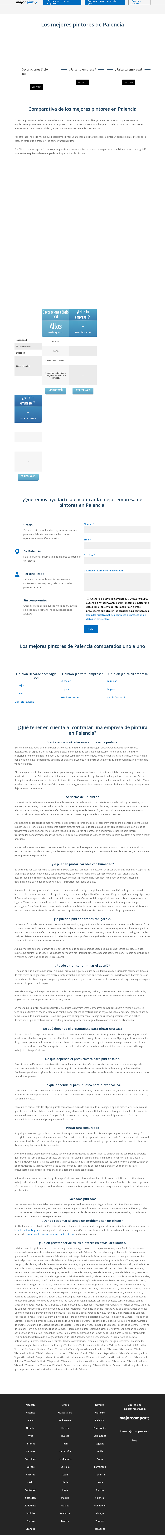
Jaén (65, 1424)
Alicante (30, 1393)
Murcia (65, 1502)
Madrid (65, 1479)
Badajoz (30, 1432)
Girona (65, 1386)
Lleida (65, 1463)
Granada (30, 1510)
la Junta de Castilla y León (28, 1211)
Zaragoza (99, 1510)
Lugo (65, 1471)
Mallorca (65, 1494)
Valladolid (100, 1486)
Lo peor (19, 674)
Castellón (30, 1479)
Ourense (100, 1393)
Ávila (30, 1417)
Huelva (65, 1409)
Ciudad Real (30, 1486)
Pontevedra (99, 1409)
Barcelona (30, 1440)
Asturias (30, 1424)
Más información (24, 683)
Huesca (65, 1417)
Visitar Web (56, 381)
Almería (30, 1409)
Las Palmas (65, 1440)
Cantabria (30, 1471)
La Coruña (65, 1432)
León (65, 1455)
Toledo (100, 1471)
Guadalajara (65, 1393)
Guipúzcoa (65, 1401)
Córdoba (30, 1494)
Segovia (100, 1424)
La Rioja (65, 1448)
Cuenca (30, 1502)
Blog (134, 1421)
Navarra (99, 1386)
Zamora (99, 1502)
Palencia (100, 1401)
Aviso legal (48, 1530)
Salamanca (100, 1417)
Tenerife (100, 1455)
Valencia (100, 1479)
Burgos (30, 1448)
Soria (100, 1440)
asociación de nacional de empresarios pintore (50, 1215)
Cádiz (30, 1463)
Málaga (65, 1486)
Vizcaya (100, 1494)
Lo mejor (19, 666)
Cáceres (30, 1455)
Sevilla (99, 1432)
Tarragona (100, 1448)
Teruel (99, 1463)
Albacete (30, 1386)
